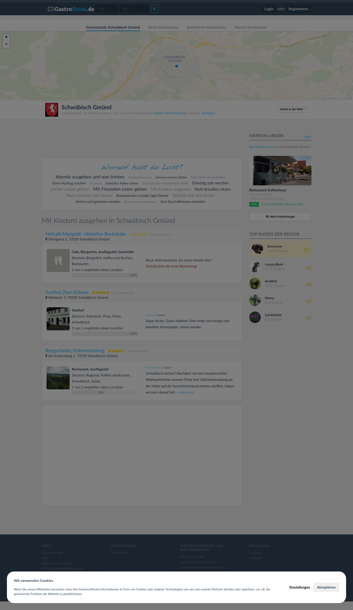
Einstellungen (299, 587)
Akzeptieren (326, 587)
